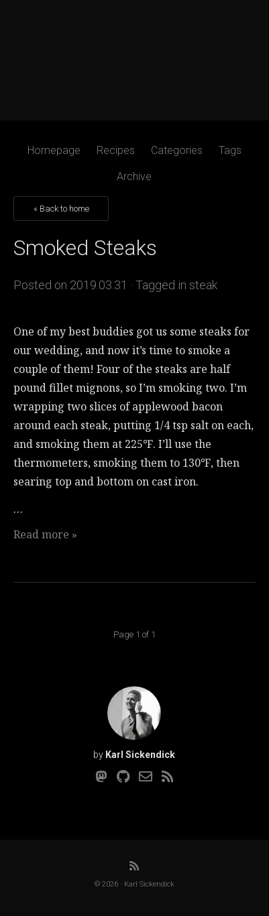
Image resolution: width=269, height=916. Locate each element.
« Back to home (61, 209)
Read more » (45, 534)
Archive (134, 176)
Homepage (54, 150)
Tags (230, 150)
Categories (177, 150)
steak (203, 285)
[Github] (123, 777)
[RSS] (167, 777)
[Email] (146, 777)
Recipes (116, 150)
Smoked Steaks (85, 247)
